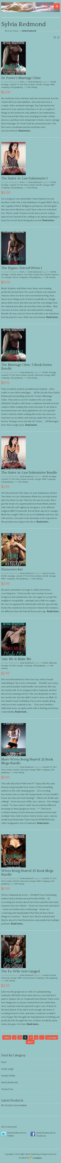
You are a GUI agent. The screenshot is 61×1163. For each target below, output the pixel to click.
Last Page (51, 1037)
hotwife (39, 85)
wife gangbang (16, 87)
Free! (22, 82)
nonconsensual (29, 978)
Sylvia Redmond (34, 82)
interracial (39, 375)
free (42, 275)
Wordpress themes (36, 1157)
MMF (52, 85)
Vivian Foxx (7, 1089)
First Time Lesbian (27, 85)
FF (18, 85)
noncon (15, 277)
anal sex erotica (48, 573)
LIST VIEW (58, 37)
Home (15, 31)
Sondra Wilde (8, 1075)
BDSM (53, 82)
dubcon (20, 275)
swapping (5, 87)
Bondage (5, 85)
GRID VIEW (54, 37)
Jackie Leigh (7, 1069)
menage (46, 85)
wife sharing (32, 87)
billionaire (53, 663)
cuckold (12, 85)
